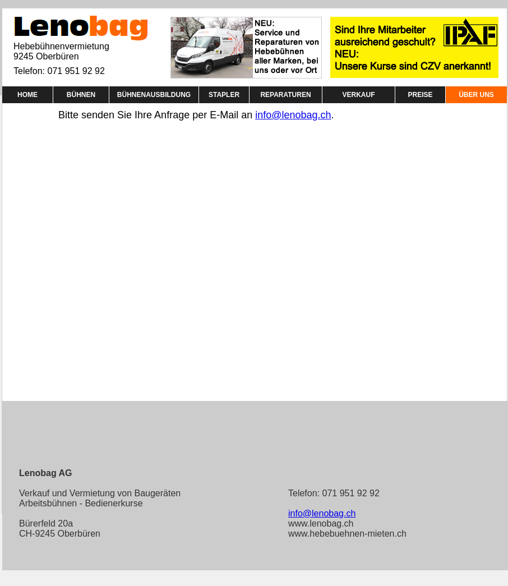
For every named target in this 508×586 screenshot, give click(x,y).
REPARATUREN (285, 95)
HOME (27, 95)
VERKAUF (358, 95)
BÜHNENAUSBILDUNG (154, 95)
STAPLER (224, 95)
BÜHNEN (81, 95)
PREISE (420, 95)
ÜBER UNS (476, 95)
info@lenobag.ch (293, 115)
